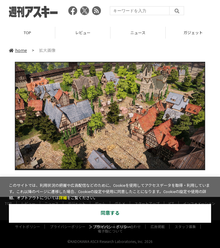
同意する (110, 213)
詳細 (63, 198)
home (18, 50)
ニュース (137, 32)
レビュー (83, 32)
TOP (27, 32)
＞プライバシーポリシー (110, 227)
